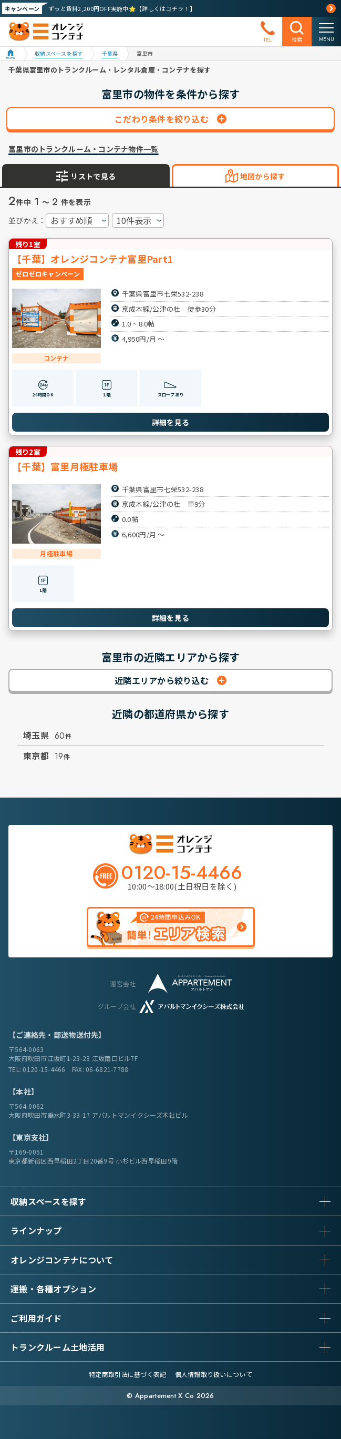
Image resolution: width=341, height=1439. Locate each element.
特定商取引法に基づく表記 (127, 1374)
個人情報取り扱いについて (213, 1374)
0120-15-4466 (44, 1069)
